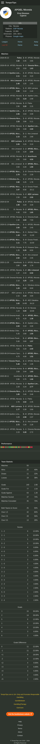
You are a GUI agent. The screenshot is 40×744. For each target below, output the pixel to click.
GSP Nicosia (18, 29)
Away (36, 42)
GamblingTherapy (20, 704)
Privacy (20, 725)
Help (20, 721)
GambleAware (20, 701)
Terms (20, 728)
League (5, 42)
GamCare (20, 708)
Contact (20, 735)
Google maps (18, 36)
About (20, 732)
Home (20, 42)
